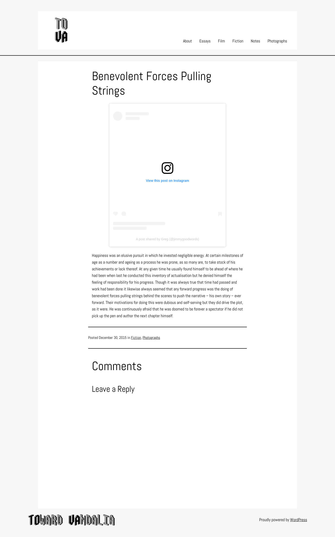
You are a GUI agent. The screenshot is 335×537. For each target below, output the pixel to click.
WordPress (298, 519)
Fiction (136, 337)
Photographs (151, 337)
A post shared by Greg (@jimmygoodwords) (167, 239)
